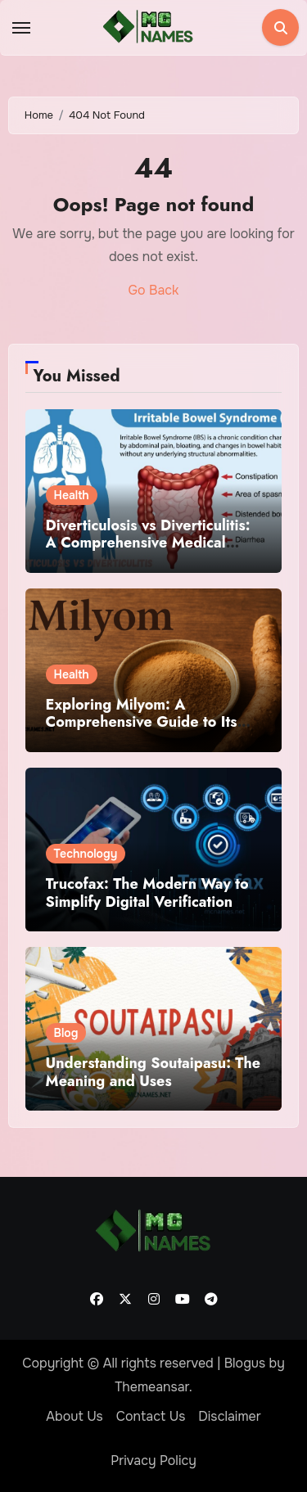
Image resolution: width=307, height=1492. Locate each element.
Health (71, 495)
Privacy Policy (153, 1460)
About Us (74, 1416)
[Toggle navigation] (21, 28)
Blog (66, 1032)
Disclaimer (229, 1416)
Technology (86, 853)
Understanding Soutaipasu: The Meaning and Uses (153, 1072)
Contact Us (151, 1416)
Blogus (245, 1363)
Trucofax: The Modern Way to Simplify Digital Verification (147, 893)
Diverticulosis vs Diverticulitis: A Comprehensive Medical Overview (148, 543)
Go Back (154, 290)
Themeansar (152, 1386)
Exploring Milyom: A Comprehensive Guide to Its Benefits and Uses (141, 722)
